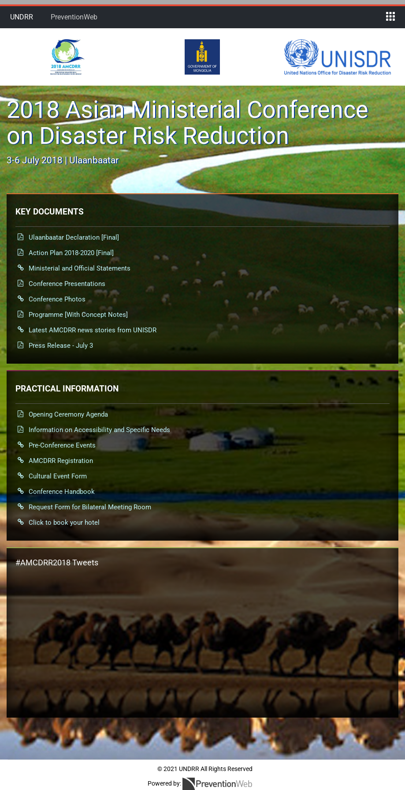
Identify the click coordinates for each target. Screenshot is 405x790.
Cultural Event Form (58, 476)
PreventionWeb (74, 17)
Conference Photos (57, 299)
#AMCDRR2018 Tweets (56, 562)
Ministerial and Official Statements (79, 268)
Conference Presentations (67, 284)
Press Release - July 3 (61, 346)
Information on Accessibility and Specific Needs (99, 430)
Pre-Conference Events (62, 445)
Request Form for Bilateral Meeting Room (90, 507)
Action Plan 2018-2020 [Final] (71, 253)
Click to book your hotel (64, 523)
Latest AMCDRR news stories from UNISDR (92, 330)
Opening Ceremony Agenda (68, 414)
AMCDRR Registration (61, 461)
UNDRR (21, 17)
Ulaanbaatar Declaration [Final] (74, 237)
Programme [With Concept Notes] (78, 315)
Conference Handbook (62, 492)
